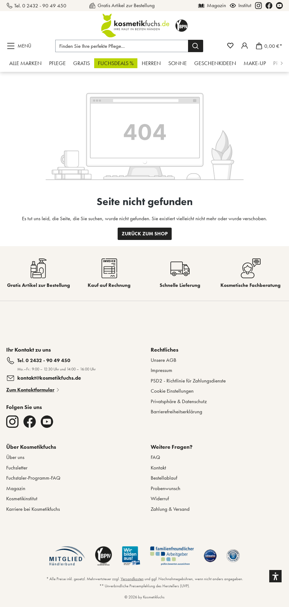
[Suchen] (195, 46)
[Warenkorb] (267, 46)
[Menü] (20, 46)
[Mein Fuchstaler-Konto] (244, 46)
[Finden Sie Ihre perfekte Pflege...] (121, 46)
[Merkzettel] (230, 46)
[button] (275, 576)
